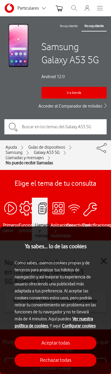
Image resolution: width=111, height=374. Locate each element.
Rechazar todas (55, 360)
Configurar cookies (79, 326)
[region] (55, 300)
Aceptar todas (55, 343)
